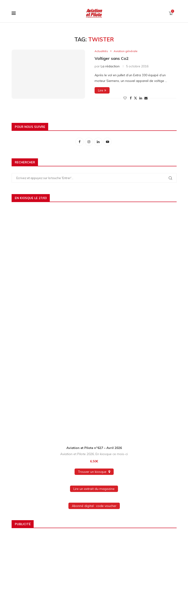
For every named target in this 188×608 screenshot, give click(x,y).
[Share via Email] (146, 98)
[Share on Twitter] (135, 98)
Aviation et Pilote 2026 (77, 454)
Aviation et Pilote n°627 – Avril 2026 (94, 448)
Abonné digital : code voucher (94, 506)
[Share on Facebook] (131, 98)
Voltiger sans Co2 (112, 58)
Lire (102, 91)
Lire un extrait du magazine (94, 489)
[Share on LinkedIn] (140, 98)
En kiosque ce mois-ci (111, 454)
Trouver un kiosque (94, 472)
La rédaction (110, 66)
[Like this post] (125, 98)
